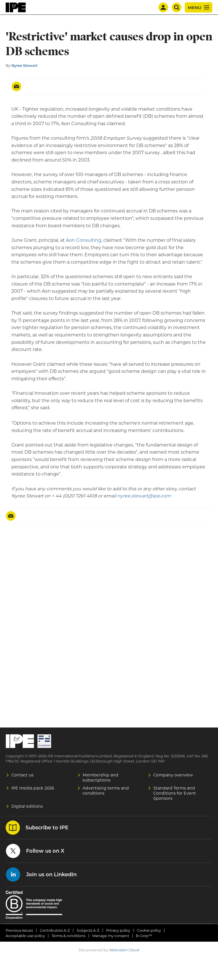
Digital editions (27, 806)
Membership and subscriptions (100, 777)
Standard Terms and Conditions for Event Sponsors (174, 793)
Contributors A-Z (55, 930)
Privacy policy (118, 930)
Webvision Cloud (124, 950)
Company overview (173, 775)
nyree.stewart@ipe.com (144, 496)
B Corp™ (144, 936)
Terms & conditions (68, 936)
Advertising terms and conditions (106, 791)
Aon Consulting (83, 240)
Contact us (22, 775)
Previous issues (19, 930)
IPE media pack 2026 (32, 788)
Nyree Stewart (24, 65)
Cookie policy (149, 930)
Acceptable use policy (25, 936)
